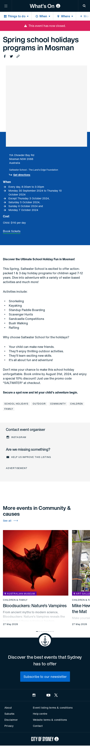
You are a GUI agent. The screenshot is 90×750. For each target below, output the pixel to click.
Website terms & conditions (50, 720)
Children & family (15, 600)
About (8, 708)
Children (76, 403)
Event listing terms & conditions (52, 708)
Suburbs (9, 714)
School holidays (16, 403)
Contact (38, 726)
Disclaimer (11, 720)
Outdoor (39, 403)
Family (8, 408)
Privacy (9, 726)
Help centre (40, 714)
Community (58, 403)
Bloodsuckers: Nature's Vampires (35, 605)
